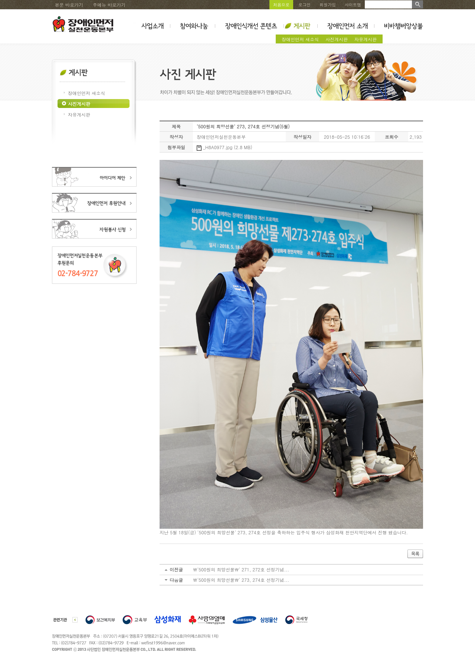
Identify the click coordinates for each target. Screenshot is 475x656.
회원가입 (328, 4)
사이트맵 (353, 4)
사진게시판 (336, 39)
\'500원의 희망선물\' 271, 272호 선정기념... (241, 569)
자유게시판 (365, 39)
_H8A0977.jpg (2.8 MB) (224, 147)
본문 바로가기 (69, 4)
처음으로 (281, 4)
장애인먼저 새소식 (300, 39)
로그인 (304, 4)
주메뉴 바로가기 (109, 4)
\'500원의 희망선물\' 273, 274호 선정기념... (241, 580)
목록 (415, 554)
